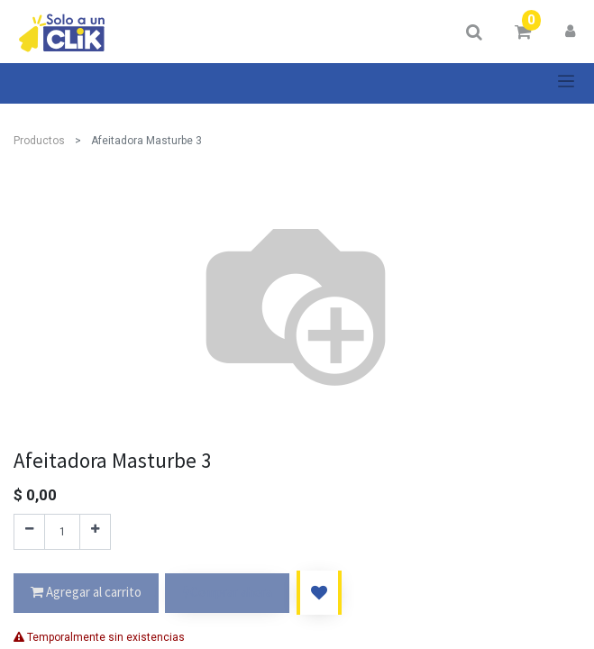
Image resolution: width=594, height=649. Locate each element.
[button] (319, 593)
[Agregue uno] (95, 532)
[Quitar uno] (29, 532)
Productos (39, 140)
